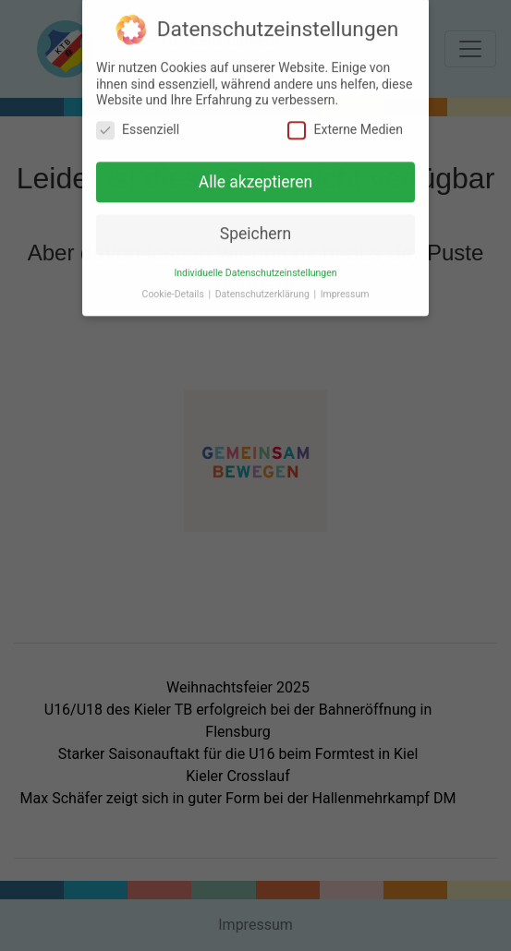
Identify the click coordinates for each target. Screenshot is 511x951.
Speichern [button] (255, 229)
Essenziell (137, 124)
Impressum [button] (345, 289)
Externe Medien (344, 124)
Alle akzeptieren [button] (256, 176)
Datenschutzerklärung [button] (263, 289)
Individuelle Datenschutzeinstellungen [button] (255, 268)
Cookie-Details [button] (174, 289)
